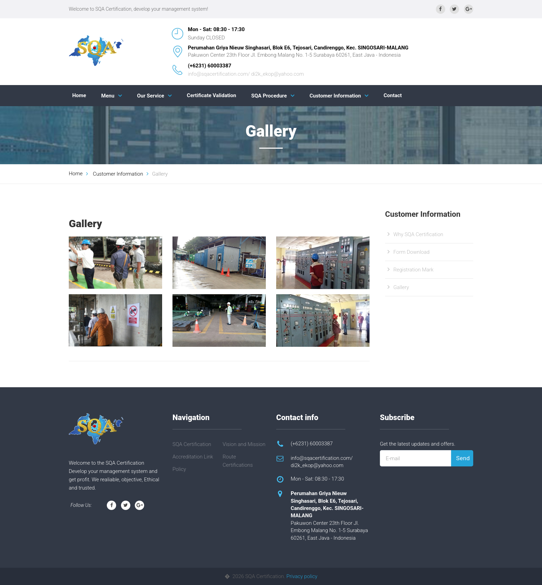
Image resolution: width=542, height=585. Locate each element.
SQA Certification (191, 444)
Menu (107, 96)
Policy (179, 469)
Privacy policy (302, 576)
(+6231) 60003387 (210, 66)
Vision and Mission (244, 444)
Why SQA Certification (418, 234)
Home (79, 95)
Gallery (401, 287)
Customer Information (335, 96)
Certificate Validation (211, 95)
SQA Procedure (269, 96)
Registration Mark (413, 270)
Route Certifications (238, 461)
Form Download (411, 252)
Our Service (150, 96)
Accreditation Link (192, 457)
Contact (393, 95)
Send (463, 458)
